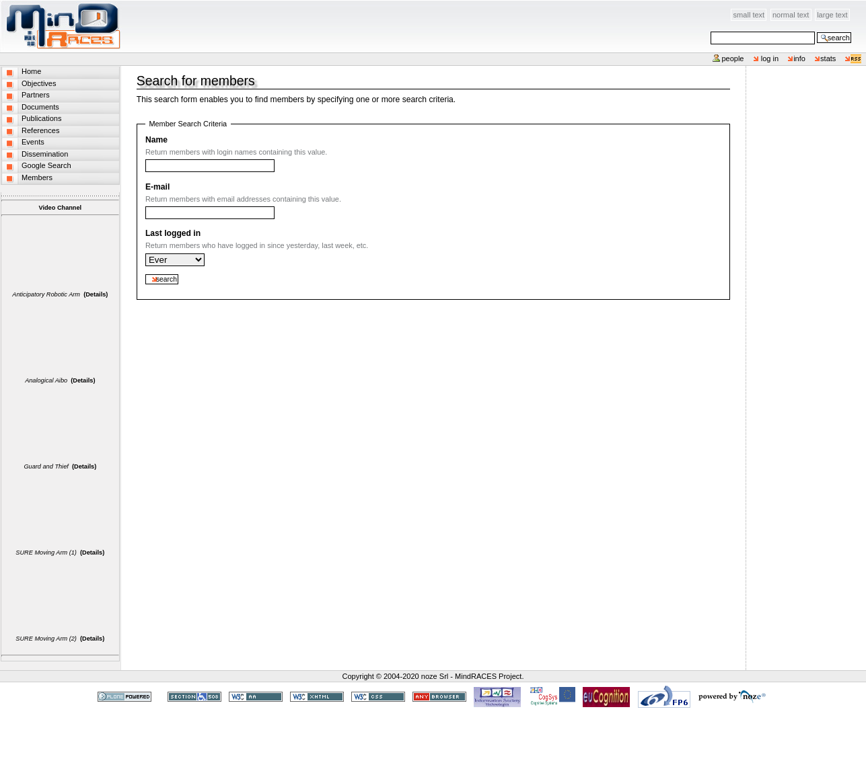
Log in (770, 58)
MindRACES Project (488, 676)
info (799, 58)
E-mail (157, 187)
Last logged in (173, 233)
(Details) (95, 294)
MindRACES (61, 26)
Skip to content (121, 7)
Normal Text (790, 15)
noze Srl (434, 676)
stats (828, 58)
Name (156, 140)
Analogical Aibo (46, 380)
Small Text (749, 15)
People (732, 58)
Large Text (832, 15)
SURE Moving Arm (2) (46, 638)
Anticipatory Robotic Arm (46, 294)
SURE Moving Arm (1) (46, 552)
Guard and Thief (46, 466)
